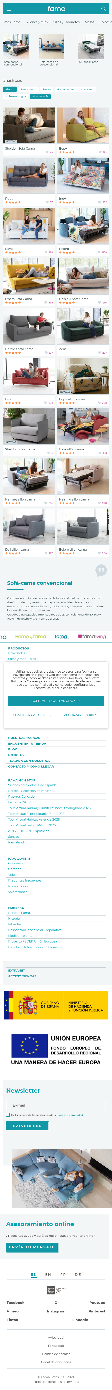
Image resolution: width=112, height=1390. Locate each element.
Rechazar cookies (80, 715)
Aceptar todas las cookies (56, 701)
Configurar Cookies (31, 715)
